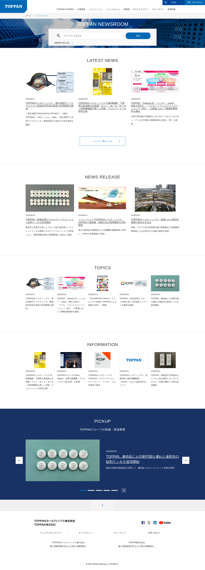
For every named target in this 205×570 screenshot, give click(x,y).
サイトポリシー (86, 533)
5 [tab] (114, 490)
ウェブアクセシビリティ (51, 533)
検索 (138, 36)
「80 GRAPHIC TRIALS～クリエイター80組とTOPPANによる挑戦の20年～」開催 (102, 301)
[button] (165, 2)
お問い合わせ (154, 533)
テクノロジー (158, 9)
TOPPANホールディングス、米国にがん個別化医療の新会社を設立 (155, 220)
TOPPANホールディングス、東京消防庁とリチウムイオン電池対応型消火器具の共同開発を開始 (49, 106)
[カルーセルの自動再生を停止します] (124, 490)
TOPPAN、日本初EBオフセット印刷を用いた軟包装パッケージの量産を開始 (133, 301)
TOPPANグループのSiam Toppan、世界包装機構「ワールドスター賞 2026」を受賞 (71, 378)
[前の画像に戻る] (19, 460)
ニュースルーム (113, 9)
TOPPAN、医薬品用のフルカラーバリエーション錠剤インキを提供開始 (49, 220)
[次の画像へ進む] (185, 460)
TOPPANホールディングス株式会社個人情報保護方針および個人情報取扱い (68, 544)
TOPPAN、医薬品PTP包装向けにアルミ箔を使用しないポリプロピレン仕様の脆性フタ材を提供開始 (165, 380)
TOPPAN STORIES (65, 9)
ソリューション (96, 9)
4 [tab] (106, 490)
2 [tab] (91, 490)
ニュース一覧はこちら (107, 141)
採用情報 (172, 9)
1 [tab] (83, 490)
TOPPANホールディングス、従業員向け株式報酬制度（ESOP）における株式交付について (133, 380)
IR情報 (126, 9)
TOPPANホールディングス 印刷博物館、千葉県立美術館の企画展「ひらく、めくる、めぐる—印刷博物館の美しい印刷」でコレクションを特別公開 (102, 107)
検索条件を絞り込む (64, 43)
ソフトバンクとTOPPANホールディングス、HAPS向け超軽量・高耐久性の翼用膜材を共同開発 (102, 222)
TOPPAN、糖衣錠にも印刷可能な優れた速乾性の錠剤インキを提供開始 (165, 301)
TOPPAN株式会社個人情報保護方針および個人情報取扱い (136, 544)
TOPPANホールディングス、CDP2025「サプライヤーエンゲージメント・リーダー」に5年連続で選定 (101, 380)
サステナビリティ (141, 9)
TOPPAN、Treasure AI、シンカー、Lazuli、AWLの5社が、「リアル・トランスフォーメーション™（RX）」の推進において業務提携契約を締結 (154, 107)
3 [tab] (99, 490)
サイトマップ (120, 533)
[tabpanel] (102, 460)
